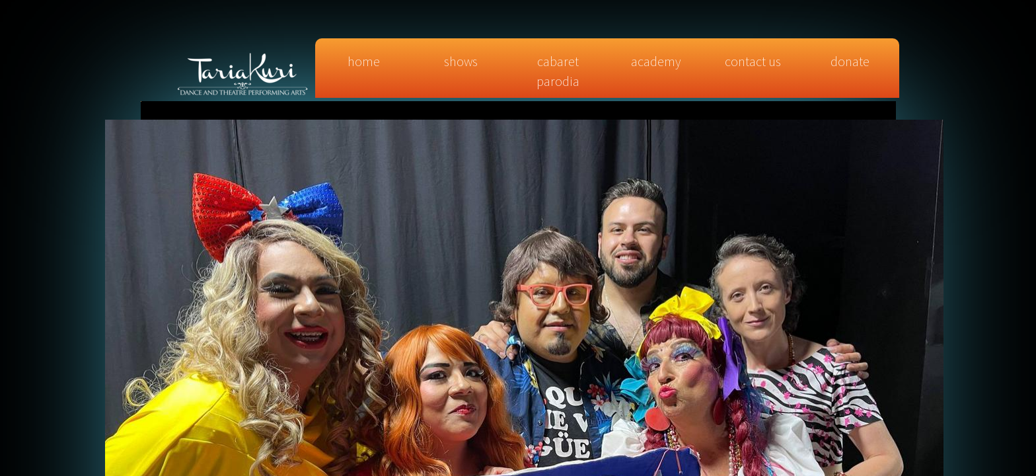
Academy (656, 61)
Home (364, 61)
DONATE (850, 61)
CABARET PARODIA (557, 71)
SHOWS (461, 61)
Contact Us (753, 61)
